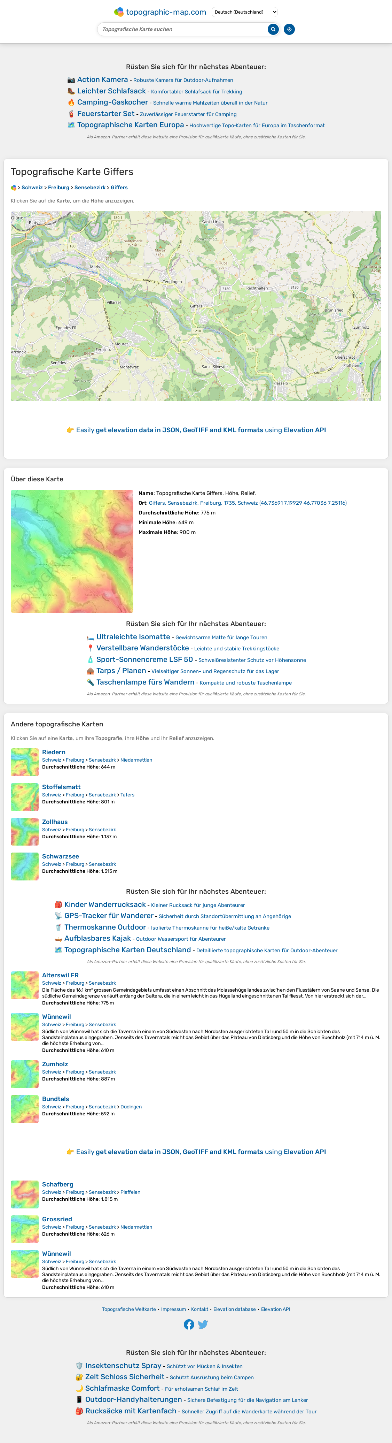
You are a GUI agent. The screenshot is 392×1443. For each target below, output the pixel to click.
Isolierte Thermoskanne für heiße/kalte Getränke (210, 928)
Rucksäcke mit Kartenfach (131, 1410)
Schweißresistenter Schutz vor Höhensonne (252, 660)
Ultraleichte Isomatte (133, 636)
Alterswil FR (60, 975)
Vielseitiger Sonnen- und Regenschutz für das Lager (215, 671)
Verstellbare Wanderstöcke (142, 647)
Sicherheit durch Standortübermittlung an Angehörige (225, 916)
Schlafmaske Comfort (122, 1388)
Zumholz (55, 1064)
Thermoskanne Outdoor (105, 927)
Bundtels (55, 1099)
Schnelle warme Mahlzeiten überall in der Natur (210, 103)
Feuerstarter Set (106, 113)
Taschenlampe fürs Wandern (145, 682)
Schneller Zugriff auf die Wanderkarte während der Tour (249, 1411)
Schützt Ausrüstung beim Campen (212, 1377)
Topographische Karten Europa (130, 124)
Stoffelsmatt (61, 787)
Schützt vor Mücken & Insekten (205, 1366)
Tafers (127, 795)
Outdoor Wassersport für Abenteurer (181, 939)
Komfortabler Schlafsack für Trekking (196, 92)
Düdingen (131, 1107)
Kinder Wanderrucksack (105, 904)
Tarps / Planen (121, 670)
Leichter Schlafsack (111, 90)
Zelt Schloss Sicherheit (125, 1376)
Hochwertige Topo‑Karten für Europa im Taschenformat (257, 125)
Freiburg (75, 760)
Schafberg (57, 1184)
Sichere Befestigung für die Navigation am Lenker (247, 1400)
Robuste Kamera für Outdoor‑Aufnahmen (183, 80)
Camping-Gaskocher (112, 102)
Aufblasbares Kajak (97, 938)
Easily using (201, 430)
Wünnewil (56, 1017)
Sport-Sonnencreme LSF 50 (144, 659)
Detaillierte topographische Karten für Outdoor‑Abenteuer (267, 950)
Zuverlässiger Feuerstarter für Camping (188, 114)
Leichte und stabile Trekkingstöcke (236, 649)
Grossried (57, 1219)
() (248, 503)
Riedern (53, 752)
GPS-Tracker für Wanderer (109, 915)
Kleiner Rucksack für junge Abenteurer (198, 905)
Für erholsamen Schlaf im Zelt (201, 1389)
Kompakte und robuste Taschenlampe (246, 683)
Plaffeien (130, 1192)
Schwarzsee (60, 856)
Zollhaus (55, 822)
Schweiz (51, 760)
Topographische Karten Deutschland (127, 949)
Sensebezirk (102, 760)
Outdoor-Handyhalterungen (133, 1399)
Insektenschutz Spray (123, 1365)
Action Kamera (102, 79)
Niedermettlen (136, 760)
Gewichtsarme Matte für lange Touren (221, 637)
